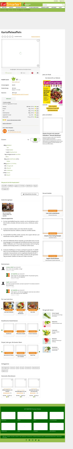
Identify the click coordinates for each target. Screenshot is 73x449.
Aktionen (54, 7)
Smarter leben (45, 7)
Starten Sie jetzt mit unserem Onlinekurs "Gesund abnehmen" (53, 127)
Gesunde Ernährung (21, 7)
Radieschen (54, 321)
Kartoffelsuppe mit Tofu (20, 391)
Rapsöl (8, 175)
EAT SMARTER (14, 274)
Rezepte (11, 7)
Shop (60, 7)
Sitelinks (12, 436)
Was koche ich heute (8, 355)
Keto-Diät (33, 312)
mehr (37, 106)
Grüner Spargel (55, 313)
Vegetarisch (4, 370)
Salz (8, 147)
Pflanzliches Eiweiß (20, 333)
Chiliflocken (9, 170)
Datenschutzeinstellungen (38, 436)
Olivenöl (9, 168)
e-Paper (61, 104)
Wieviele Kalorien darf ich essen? (20, 94)
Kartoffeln (17, 154)
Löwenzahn (54, 330)
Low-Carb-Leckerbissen (52, 213)
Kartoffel (4, 186)
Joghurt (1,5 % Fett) (11, 163)
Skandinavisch (36, 367)
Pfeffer (8, 161)
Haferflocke (29, 186)
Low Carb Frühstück (8, 312)
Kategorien (4, 437)
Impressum (24, 436)
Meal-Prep (32, 355)
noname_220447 (10, 267)
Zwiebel (11, 150)
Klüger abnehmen (33, 7)
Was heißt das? (16, 82)
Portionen (35, 142)
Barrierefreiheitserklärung (50, 436)
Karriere (8, 436)
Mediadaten (59, 436)
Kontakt (17, 436)
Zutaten (3, 139)
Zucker (8, 172)
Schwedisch (28, 367)
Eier (8, 156)
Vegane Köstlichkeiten (52, 258)
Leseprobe (45, 104)
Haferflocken (13, 159)
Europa (22, 367)
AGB (20, 436)
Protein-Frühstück (33, 333)
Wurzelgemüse (5, 367)
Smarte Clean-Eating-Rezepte (52, 236)
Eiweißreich (8, 333)
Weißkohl (9, 145)
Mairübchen (55, 347)
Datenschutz (29, 436)
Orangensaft (10, 166)
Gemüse (12, 367)
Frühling (4, 7)
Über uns (4, 436)
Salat (17, 367)
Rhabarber (54, 338)
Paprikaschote (13, 152)
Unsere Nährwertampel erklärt (14, 120)
